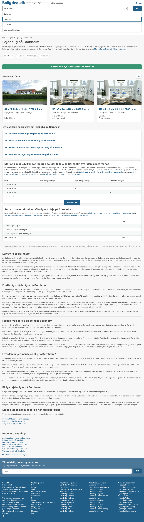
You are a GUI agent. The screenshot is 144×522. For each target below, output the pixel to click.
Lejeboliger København (127, 487)
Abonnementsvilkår (39, 491)
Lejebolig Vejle (94, 502)
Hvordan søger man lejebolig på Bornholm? (121, 246)
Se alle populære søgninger (16, 454)
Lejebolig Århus (66, 504)
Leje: (6, 118)
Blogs (33, 500)
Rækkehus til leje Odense (128, 504)
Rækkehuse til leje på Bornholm (14, 449)
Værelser (44, 56)
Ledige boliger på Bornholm (13, 442)
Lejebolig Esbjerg (95, 507)
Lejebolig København (68, 485)
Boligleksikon (36, 504)
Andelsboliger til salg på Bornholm (16, 438)
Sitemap (34, 511)
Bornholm (28, 38)
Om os (33, 485)
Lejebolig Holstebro (125, 500)
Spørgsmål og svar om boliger (43, 502)
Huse (20, 56)
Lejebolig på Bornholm (13, 246)
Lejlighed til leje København (71, 489)
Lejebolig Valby (124, 498)
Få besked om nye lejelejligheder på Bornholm (72, 67)
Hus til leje (64, 487)
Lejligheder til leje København (129, 491)
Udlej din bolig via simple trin (13, 421)
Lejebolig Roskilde (96, 511)
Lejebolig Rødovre (125, 494)
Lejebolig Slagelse (96, 494)
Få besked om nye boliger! (136, 2)
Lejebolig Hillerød (67, 496)
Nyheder (34, 498)
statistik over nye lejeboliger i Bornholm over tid (23, 215)
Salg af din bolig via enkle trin (14, 423)
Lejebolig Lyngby (95, 498)
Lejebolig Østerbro (125, 502)
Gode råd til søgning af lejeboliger (15, 419)
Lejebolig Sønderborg (126, 507)
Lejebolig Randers (96, 489)
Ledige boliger (7, 38)
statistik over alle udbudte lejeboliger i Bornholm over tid (100, 172)
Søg (137, 8)
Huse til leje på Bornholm (12, 447)
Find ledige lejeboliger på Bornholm (42, 246)
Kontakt (34, 487)
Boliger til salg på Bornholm (13, 440)
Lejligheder (8, 56)
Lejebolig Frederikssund (98, 496)
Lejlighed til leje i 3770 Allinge (18, 112)
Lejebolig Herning (125, 485)
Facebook (3, 515)
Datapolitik (35, 494)
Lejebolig (19, 38)
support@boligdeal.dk (11, 489)
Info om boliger (37, 509)
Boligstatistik (36, 507)
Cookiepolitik (36, 496)
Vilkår (33, 489)
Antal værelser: (58, 118)
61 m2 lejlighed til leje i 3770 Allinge (23, 109)
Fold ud (70, 202)
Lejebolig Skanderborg (127, 511)
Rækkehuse (31, 56)
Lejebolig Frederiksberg (98, 509)
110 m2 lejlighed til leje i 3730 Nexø (70, 109)
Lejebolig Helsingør (125, 489)
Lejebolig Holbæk (67, 511)
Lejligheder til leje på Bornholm (14, 444)
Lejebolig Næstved (67, 500)
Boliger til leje (123, 496)
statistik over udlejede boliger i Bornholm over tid (62, 174)
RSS (33, 513)
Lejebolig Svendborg (97, 485)
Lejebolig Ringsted (96, 504)
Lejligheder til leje (67, 502)
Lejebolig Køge (66, 507)
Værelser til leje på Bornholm (13, 451)
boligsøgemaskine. (57, 3)
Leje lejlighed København (99, 487)
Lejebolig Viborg (95, 491)
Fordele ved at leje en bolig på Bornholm (79, 246)
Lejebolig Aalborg (67, 498)
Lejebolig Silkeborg (96, 500)
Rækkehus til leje (66, 491)
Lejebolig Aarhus (66, 509)
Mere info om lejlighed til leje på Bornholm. (111, 49)
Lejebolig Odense (67, 494)
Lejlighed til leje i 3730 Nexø (65, 112)
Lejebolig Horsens (125, 509)
